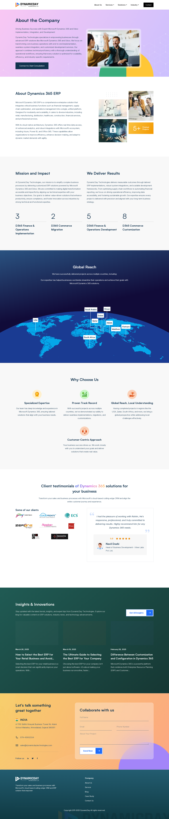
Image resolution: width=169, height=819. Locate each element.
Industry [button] (134, 5)
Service (88, 787)
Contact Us (89, 801)
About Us (98, 5)
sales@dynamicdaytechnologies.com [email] (36, 745)
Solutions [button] (122, 5)
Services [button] (109, 5)
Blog (86, 792)
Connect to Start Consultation (32, 66)
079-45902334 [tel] (27, 737)
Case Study (89, 796)
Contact (149, 5)
